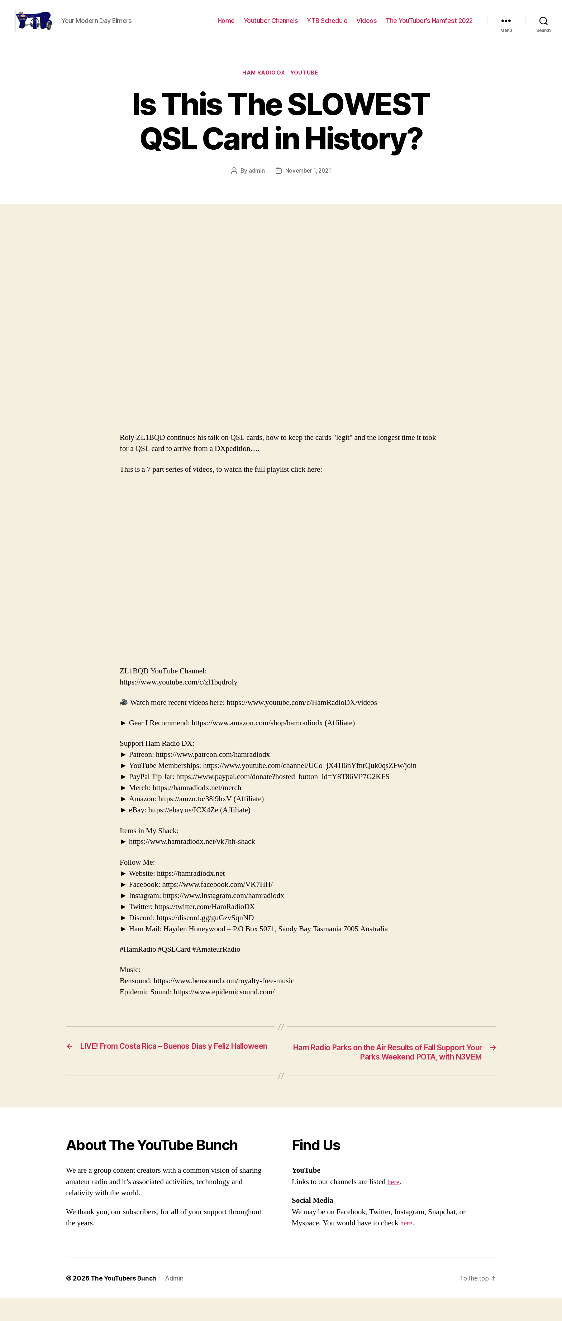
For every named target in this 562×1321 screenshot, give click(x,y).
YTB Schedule (327, 26)
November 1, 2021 (308, 182)
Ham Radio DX (263, 84)
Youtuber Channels (271, 26)
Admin (176, 1301)
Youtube (306, 84)
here (393, 1204)
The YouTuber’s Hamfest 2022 (429, 26)
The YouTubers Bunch (124, 1301)
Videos (366, 26)
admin (255, 182)
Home (226, 26)
